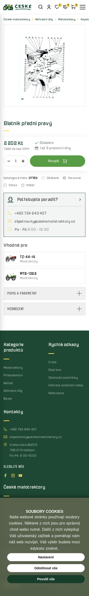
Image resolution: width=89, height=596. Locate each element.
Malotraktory (66, 19)
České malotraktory (17, 19)
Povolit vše (46, 579)
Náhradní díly (44, 19)
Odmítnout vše (45, 568)
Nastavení (46, 557)
